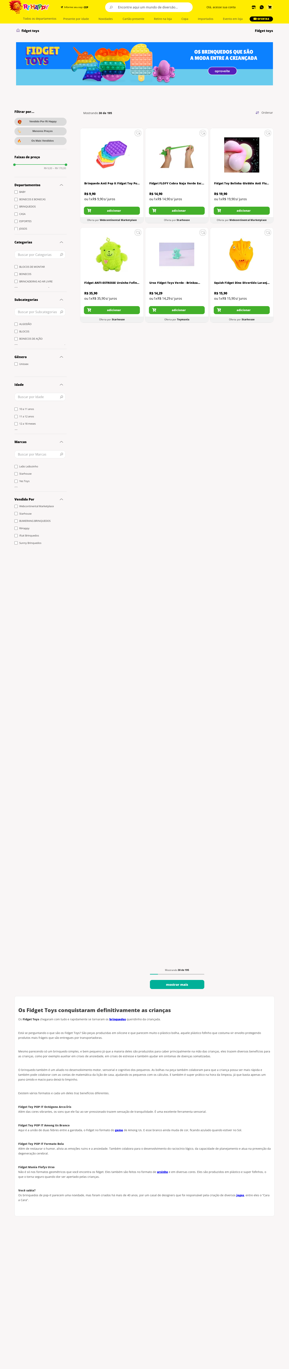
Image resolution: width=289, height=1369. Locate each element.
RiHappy (24, 528)
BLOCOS (24, 331)
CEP (86, 7)
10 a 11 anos (26, 409)
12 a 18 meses (27, 423)
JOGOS (23, 228)
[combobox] (149, 7)
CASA (22, 214)
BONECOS (25, 274)
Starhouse (25, 473)
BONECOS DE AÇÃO (31, 338)
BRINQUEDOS (27, 206)
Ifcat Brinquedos (29, 535)
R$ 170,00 (59, 168)
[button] (85, 7)
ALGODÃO (25, 324)
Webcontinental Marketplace (36, 506)
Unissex (23, 364)
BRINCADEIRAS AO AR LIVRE (36, 281)
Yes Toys (24, 481)
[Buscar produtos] (111, 7)
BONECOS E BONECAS (32, 199)
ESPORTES (25, 221)
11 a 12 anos (26, 416)
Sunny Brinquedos (30, 543)
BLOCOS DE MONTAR (32, 267)
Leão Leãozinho (28, 466)
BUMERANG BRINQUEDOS (35, 521)
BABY (22, 192)
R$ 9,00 (48, 168)
